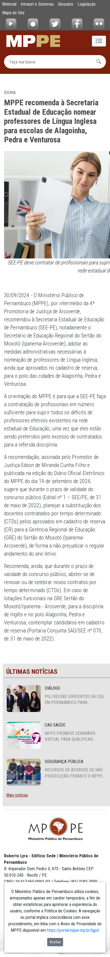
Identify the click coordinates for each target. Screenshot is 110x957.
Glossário (65, 4)
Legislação (87, 4)
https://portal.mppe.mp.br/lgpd (73, 930)
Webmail (9, 4)
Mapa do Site (13, 12)
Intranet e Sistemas (37, 4)
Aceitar (55, 942)
